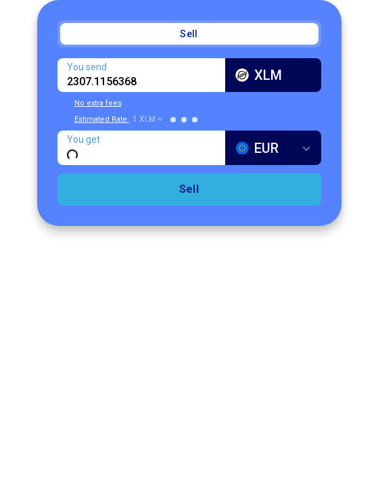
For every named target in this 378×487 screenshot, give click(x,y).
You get (83, 139)
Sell (188, 33)
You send (87, 67)
